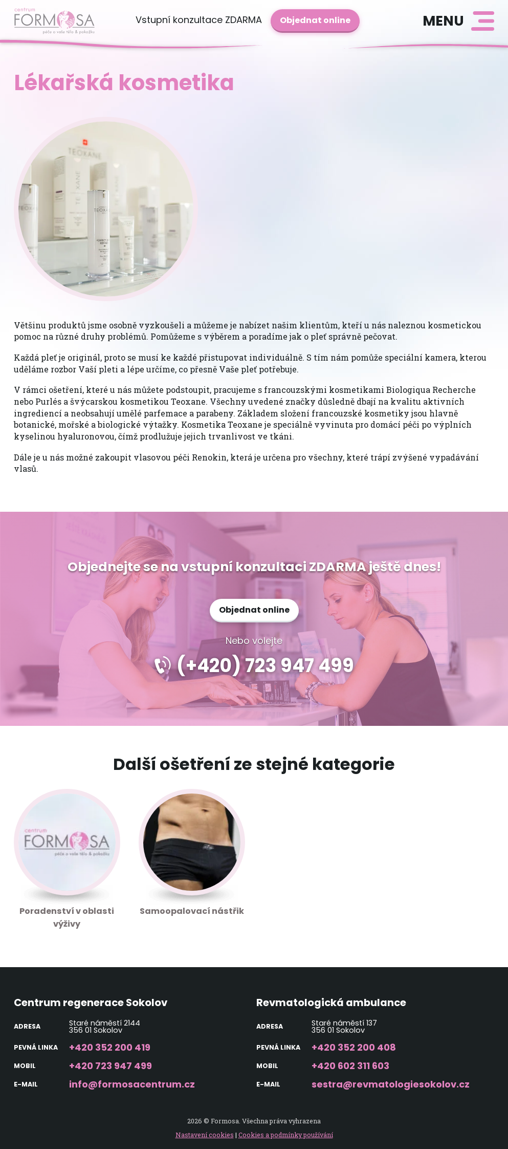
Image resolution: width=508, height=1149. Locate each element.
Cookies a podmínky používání (285, 1135)
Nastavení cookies (204, 1135)
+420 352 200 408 (354, 1047)
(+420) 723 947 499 (265, 666)
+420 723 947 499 (110, 1065)
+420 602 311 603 (350, 1065)
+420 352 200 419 (109, 1047)
